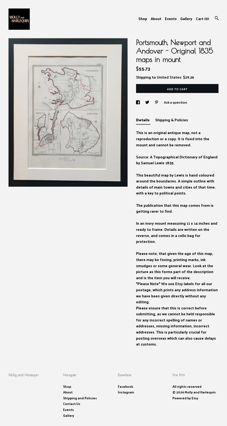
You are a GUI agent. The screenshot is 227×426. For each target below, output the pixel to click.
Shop (142, 18)
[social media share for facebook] (138, 102)
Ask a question (175, 102)
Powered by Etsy (185, 398)
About (156, 18)
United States (169, 77)
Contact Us (71, 404)
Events (171, 18)
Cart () (202, 18)
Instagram (126, 392)
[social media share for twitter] (147, 102)
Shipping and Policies (80, 398)
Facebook (125, 386)
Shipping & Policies (171, 119)
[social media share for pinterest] (157, 102)
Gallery (186, 18)
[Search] (216, 18)
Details (143, 119)
